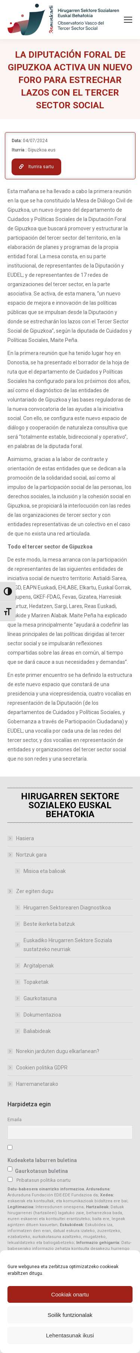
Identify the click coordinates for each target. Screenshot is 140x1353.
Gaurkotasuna (40, 998)
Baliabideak (37, 1031)
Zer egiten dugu (31, 891)
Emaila (14, 1119)
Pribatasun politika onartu (43, 1180)
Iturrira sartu (36, 166)
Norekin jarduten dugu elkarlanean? (57, 1051)
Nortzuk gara (28, 855)
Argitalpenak (39, 966)
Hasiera (25, 838)
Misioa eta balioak (45, 871)
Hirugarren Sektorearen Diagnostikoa (67, 908)
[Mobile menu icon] (128, 20)
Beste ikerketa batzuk (49, 924)
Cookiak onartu (70, 1294)
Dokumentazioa (42, 1015)
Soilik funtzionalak (69, 1315)
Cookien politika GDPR (42, 1068)
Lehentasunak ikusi (70, 1335)
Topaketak (36, 982)
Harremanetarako (37, 1084)
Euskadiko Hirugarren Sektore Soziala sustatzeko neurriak (68, 944)
